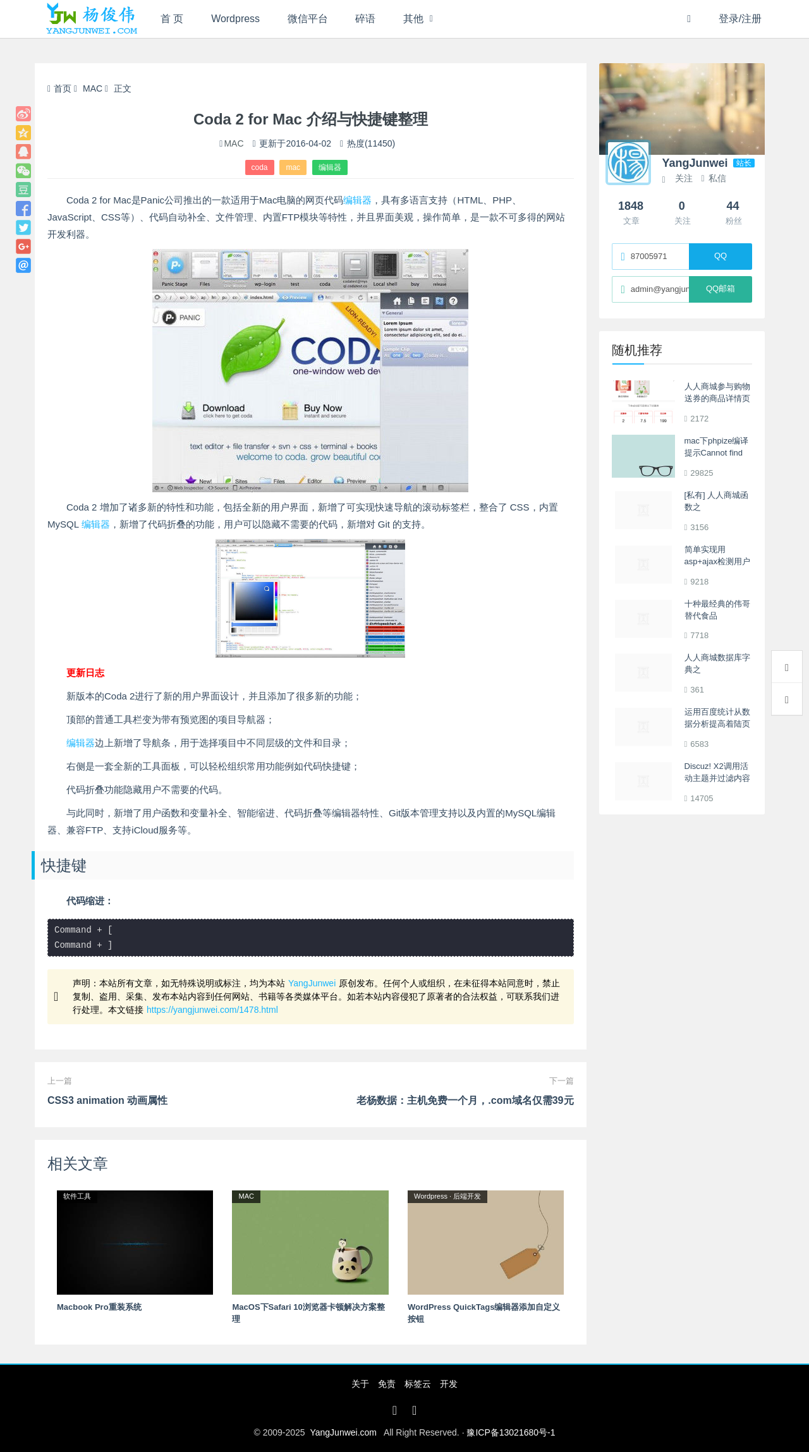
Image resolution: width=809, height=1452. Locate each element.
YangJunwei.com (343, 1432)
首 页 (172, 18)
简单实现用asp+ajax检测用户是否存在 (717, 562)
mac (293, 167)
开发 (449, 1384)
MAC (92, 88)
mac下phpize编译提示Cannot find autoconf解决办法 (716, 453)
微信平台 (308, 18)
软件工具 (77, 1196)
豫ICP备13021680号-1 (510, 1432)
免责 (387, 1384)
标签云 (417, 1384)
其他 (414, 18)
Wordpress (236, 18)
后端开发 (467, 1196)
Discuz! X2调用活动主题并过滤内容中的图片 (717, 778)
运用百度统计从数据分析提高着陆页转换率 (717, 724)
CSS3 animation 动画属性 (107, 1100)
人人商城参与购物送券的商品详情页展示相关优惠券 (717, 399)
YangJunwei (312, 983)
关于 (360, 1384)
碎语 (366, 18)
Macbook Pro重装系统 (99, 1307)
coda (260, 167)
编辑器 (330, 167)
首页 (59, 88)
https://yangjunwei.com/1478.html (212, 1010)
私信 (713, 178)
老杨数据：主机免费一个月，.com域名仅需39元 (464, 1100)
